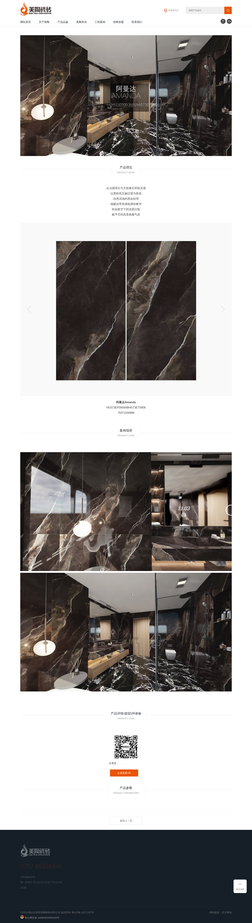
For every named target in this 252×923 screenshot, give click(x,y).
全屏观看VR (124, 773)
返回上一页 (126, 820)
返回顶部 (240, 889)
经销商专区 (173, 10)
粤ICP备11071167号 (83, 912)
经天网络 (227, 912)
